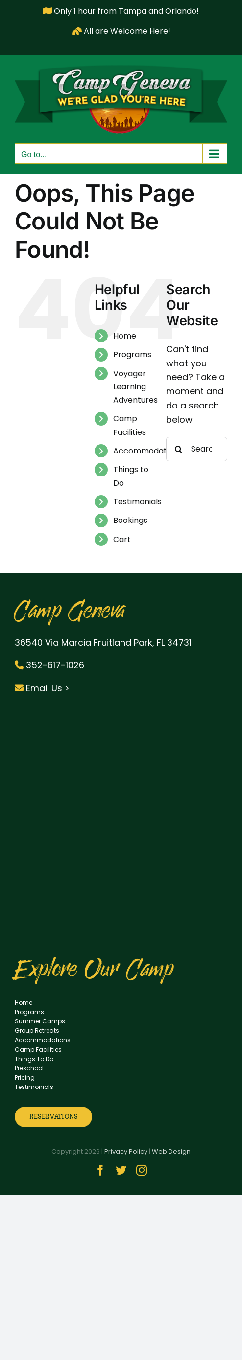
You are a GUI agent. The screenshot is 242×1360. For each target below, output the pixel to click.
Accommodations (147, 450)
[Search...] (196, 449)
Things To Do (34, 1059)
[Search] (178, 449)
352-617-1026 (49, 665)
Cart (122, 539)
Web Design (171, 1151)
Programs (132, 354)
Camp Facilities (38, 1049)
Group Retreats (37, 1030)
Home (124, 335)
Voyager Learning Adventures (135, 387)
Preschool (29, 1068)
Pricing (25, 1077)
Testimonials (137, 501)
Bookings (130, 520)
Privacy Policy (125, 1151)
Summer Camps (40, 1021)
